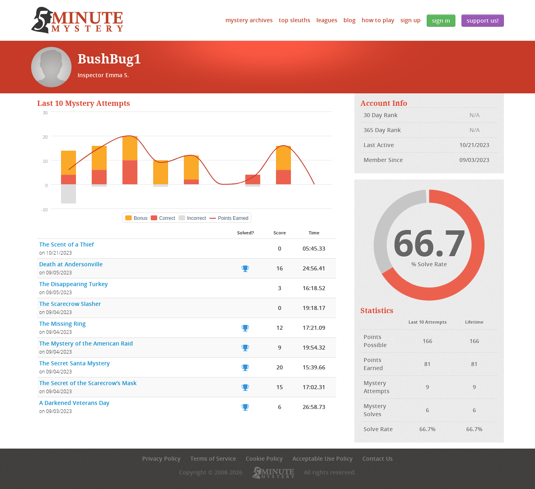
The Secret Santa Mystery (74, 363)
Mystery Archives (249, 20)
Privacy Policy (161, 458)
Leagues (326, 20)
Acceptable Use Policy (323, 458)
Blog (349, 20)
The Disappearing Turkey (73, 284)
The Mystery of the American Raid (86, 343)
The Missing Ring (62, 323)
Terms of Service (213, 458)
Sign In (441, 20)
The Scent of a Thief (66, 244)
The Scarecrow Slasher (70, 304)
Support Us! (483, 20)
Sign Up (410, 20)
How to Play (378, 20)
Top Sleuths (294, 20)
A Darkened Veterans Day (74, 403)
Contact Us (377, 458)
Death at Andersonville (71, 264)
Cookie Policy (264, 458)
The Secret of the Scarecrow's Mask (88, 383)
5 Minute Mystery (77, 20)
